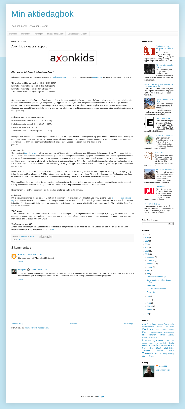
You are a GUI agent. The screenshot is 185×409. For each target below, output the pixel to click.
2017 (147, 248)
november (151, 261)
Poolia (171, 343)
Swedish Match (165, 350)
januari (150, 310)
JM (172, 341)
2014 (147, 314)
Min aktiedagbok (42, 14)
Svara (20, 262)
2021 (147, 234)
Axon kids (22, 240)
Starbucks (146, 350)
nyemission (163, 343)
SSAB (158, 348)
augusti (150, 267)
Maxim (151, 343)
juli (148, 270)
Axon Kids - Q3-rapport (165, 170)
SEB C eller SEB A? (163, 118)
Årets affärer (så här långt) (156, 277)
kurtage (144, 343)
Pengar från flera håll (152, 204)
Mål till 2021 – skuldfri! (164, 136)
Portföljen (38, 34)
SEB (161, 345)
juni (148, 274)
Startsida (13, 34)
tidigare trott (97, 77)
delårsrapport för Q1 (61, 77)
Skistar (151, 348)
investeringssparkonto (149, 337)
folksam (165, 332)
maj (148, 296)
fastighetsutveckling (156, 332)
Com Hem (169, 326)
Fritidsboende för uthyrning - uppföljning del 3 (164, 48)
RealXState (151, 285)
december (151, 257)
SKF (144, 348)
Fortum (171, 332)
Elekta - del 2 (152, 292)
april (149, 300)
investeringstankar (153, 340)
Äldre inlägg (128, 324)
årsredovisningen (31, 153)
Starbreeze (169, 348)
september (151, 264)
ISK (168, 340)
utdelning (163, 354)
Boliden (159, 326)
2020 (147, 238)
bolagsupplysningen (148, 326)
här (52, 229)
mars (149, 303)
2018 (147, 244)
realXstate (146, 345)
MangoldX (25, 34)
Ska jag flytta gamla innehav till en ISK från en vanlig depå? (158, 85)
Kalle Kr (21, 255)
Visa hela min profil (163, 370)
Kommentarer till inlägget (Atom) (37, 328)
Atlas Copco (152, 324)
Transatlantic (150, 353)
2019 (147, 241)
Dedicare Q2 (160, 187)
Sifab (164, 345)
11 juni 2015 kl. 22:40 (33, 255)
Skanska (170, 345)
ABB (144, 324)
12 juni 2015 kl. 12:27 (39, 270)
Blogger (101, 396)
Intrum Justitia (167, 335)
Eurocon (171, 330)
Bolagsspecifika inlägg (78, 34)
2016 (147, 251)
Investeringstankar (55, 34)
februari (150, 306)
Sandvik (154, 345)
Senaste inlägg (17, 324)
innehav (152, 335)
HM (143, 335)
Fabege (145, 332)
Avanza (160, 324)
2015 (147, 254)
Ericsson (163, 330)
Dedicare (147, 329)
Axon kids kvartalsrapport (156, 289)
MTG (156, 343)
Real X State (160, 153)
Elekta (157, 330)
